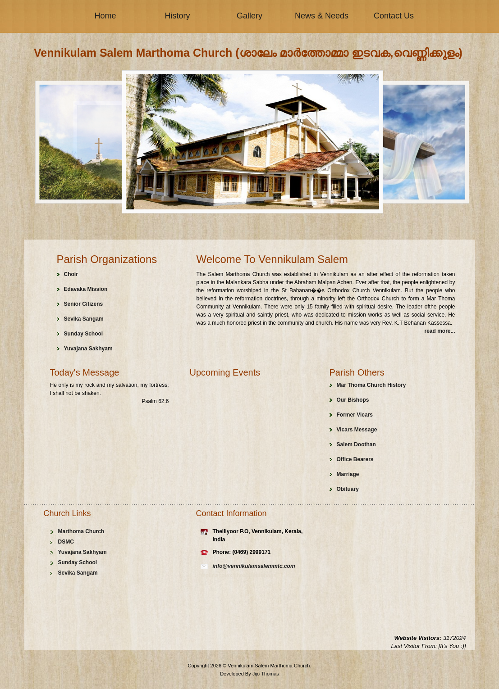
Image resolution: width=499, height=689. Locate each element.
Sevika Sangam (84, 319)
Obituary (348, 489)
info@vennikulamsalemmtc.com (254, 566)
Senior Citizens (83, 304)
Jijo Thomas (265, 673)
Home (105, 15)
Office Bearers (355, 459)
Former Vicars (355, 415)
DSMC (66, 542)
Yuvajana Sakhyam (88, 348)
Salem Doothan (356, 444)
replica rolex (217, 575)
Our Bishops (353, 400)
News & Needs (321, 15)
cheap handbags (255, 575)
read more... (439, 331)
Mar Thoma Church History (371, 385)
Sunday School (83, 334)
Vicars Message (357, 429)
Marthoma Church (81, 531)
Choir (71, 274)
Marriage (348, 474)
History (177, 15)
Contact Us (394, 15)
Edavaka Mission (86, 289)
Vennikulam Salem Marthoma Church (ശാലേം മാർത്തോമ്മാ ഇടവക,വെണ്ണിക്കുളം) (248, 52)
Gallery (249, 15)
